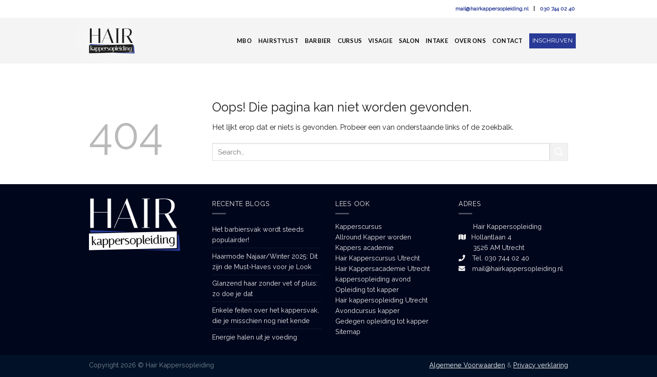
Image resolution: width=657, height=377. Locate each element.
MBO (244, 40)
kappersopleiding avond (373, 279)
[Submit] (559, 152)
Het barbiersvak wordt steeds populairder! (258, 234)
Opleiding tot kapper (367, 289)
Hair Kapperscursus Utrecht (377, 258)
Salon (409, 40)
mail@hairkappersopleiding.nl (492, 8)
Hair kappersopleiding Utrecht (381, 300)
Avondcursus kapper (367, 310)
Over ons (470, 40)
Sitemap (347, 331)
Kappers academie (364, 247)
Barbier (318, 40)
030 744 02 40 (557, 8)
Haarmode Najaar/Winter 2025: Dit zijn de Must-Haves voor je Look (265, 261)
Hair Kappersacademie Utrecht (382, 268)
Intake (437, 40)
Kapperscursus (358, 226)
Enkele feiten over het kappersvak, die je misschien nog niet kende (265, 315)
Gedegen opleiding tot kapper (381, 321)
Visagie (380, 40)
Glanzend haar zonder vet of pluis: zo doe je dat (265, 288)
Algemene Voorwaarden (467, 365)
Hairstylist (278, 40)
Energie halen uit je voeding (254, 337)
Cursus (350, 40)
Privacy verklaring (540, 365)
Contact (507, 40)
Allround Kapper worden (373, 237)
